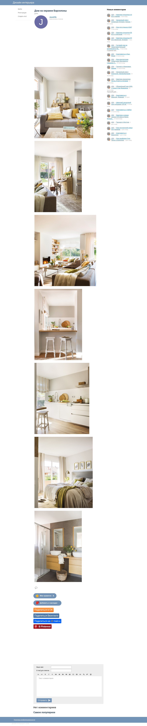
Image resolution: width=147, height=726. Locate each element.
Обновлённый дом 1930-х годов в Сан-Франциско (122, 87)
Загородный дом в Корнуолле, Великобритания (120, 72)
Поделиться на (47, 621)
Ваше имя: (40, 667)
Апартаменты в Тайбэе (124, 110)
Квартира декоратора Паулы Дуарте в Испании (121, 80)
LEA (112, 14)
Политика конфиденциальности (24, 720)
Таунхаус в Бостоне (122, 122)
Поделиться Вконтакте (46, 615)
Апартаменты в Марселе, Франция (118, 96)
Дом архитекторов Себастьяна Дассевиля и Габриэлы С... (117, 61)
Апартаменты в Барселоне (118, 134)
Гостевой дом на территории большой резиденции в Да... (117, 47)
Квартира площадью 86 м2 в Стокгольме (121, 33)
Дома (36, 13)
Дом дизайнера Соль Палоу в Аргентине (120, 139)
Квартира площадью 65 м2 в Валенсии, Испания (121, 39)
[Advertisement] (119, 177)
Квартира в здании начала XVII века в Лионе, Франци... (118, 116)
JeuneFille (52, 17)
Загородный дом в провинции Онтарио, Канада (120, 21)
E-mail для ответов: (43, 670)
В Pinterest (45, 626)
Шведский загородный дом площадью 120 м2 (121, 103)
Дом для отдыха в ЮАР (124, 27)
